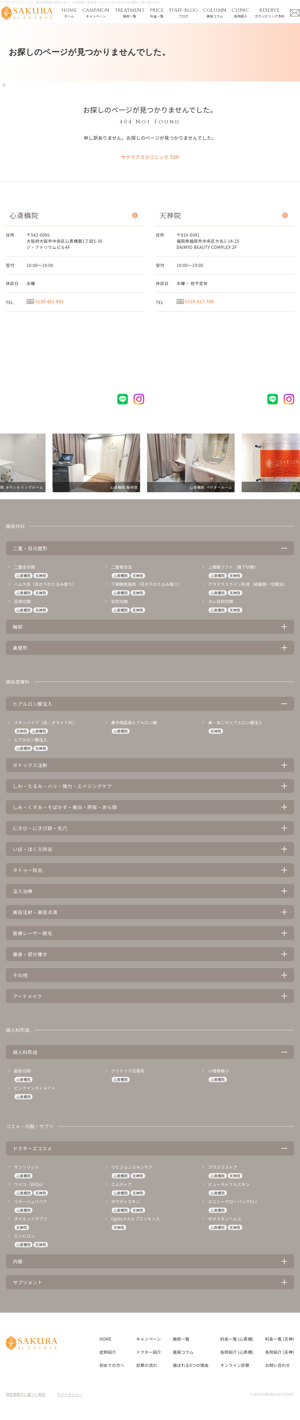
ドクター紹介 (148, 1352)
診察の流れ (146, 1365)
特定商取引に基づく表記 (26, 1394)
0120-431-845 (45, 301)
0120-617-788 (195, 301)
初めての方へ (112, 1365)
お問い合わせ (277, 1365)
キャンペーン (148, 1339)
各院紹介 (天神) (279, 1352)
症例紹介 (108, 1352)
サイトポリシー (69, 1394)
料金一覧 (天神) (279, 1339)
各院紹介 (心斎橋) (237, 1352)
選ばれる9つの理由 (191, 1365)
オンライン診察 (235, 1365)
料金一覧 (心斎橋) (237, 1339)
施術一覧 (181, 1339)
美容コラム (183, 1352)
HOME (105, 1339)
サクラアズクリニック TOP (150, 156)
